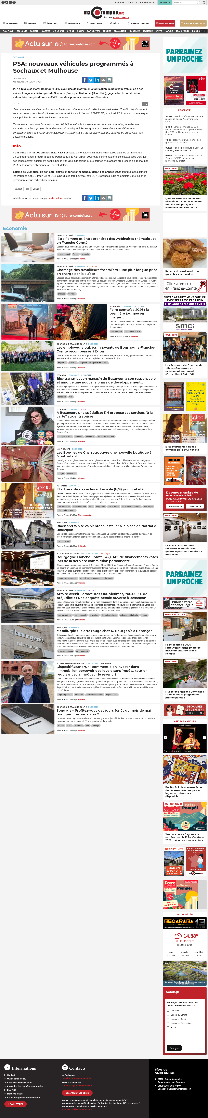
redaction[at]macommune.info (76, 1078)
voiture (36, 189)
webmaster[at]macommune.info (77, 1109)
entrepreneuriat (64, 254)
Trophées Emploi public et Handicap (93, 363)
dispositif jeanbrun (65, 695)
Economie (19, 57)
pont (87, 726)
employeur (62, 363)
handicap (73, 363)
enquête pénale (81, 615)
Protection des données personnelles (25, 1086)
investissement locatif (95, 695)
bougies (61, 473)
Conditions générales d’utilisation (23, 1097)
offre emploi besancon (66, 510)
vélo (71, 397)
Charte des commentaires (19, 1082)
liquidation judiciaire (109, 615)
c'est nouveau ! (64, 541)
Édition (108, 17)
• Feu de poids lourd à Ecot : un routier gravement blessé (184, 149)
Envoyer (174, 1048)
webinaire (85, 254)
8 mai (69, 726)
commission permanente (67, 578)
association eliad (79, 507)
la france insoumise (65, 651)
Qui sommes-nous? (16, 1079)
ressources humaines (106, 437)
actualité (62, 486)
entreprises (90, 437)
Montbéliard (64, 449)
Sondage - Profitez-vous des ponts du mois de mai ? (182, 1004)
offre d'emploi (113, 507)
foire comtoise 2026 (132, 332)
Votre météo (185, 914)
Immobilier (105, 663)
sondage (95, 726)
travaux (144, 615)
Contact (11, 1075)
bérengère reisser (65, 437)
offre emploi (148, 507)
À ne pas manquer (185, 721)
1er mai (61, 726)
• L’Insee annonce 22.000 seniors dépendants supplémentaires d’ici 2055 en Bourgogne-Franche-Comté (184, 131)
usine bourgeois (82, 651)
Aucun (173, 1027)
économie (78, 437)
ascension (78, 726)
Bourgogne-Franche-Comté (72, 344)
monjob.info (100, 507)
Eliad (91, 507)
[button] (198, 2)
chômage (61, 294)
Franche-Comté (65, 235)
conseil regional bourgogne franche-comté (96, 578)
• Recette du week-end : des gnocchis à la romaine (183, 141)
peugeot (18, 189)
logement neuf (111, 695)
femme (75, 254)
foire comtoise (116, 332)
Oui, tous (175, 1011)
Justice (90, 590)
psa (27, 189)
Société (85, 409)
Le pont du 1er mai (179, 1015)
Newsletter (15, 1104)
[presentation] (165, 737)
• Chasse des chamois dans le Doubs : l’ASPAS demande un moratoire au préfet (183, 158)
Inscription (175, 506)
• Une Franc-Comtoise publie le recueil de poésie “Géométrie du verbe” (184, 119)
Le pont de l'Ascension (181, 1023)
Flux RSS (11, 1090)
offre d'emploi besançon (131, 507)
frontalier (71, 294)
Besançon (114, 306)
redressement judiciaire (129, 615)
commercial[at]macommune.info (77, 1085)
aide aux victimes (64, 615)
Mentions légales (15, 1094)
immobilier (79, 695)
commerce (62, 397)
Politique (92, 266)
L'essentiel (185, 110)
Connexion (194, 506)
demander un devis (77, 1093)
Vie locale (138, 306)
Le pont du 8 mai (178, 1019)
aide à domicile (64, 507)
